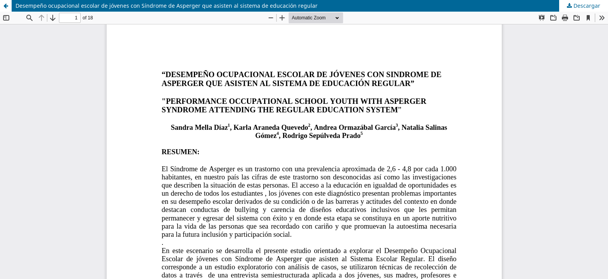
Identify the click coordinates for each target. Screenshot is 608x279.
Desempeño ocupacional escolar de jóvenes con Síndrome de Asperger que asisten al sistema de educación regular (167, 5)
